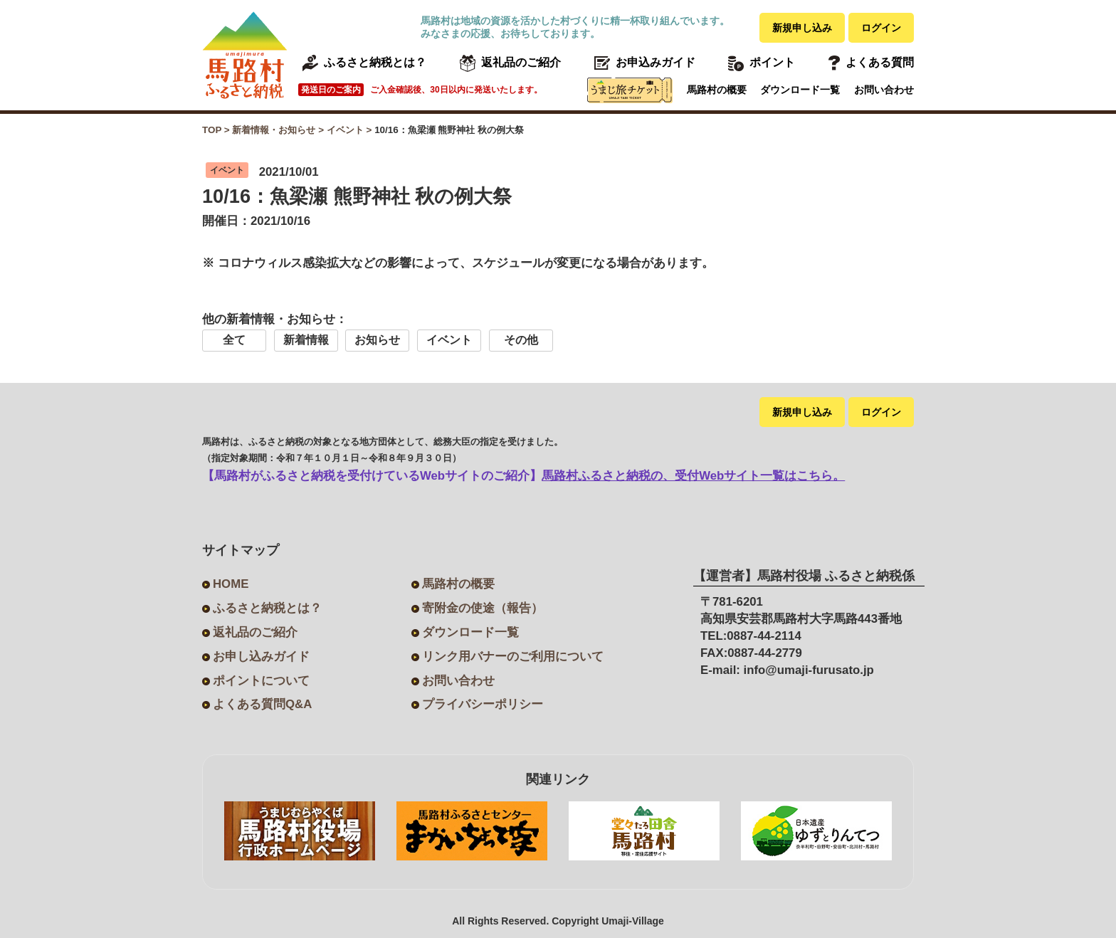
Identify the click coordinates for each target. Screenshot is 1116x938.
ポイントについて (261, 680)
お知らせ (377, 340)
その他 (521, 340)
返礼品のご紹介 (255, 632)
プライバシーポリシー (482, 704)
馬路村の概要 (717, 89)
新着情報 (306, 340)
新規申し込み (802, 27)
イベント (449, 340)
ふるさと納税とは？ (267, 608)
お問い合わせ (884, 89)
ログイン (881, 27)
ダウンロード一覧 (800, 89)
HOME (230, 584)
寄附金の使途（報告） (482, 608)
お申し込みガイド (261, 656)
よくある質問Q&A (262, 704)
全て (234, 340)
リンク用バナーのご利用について (513, 656)
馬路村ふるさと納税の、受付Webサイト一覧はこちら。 (693, 476)
